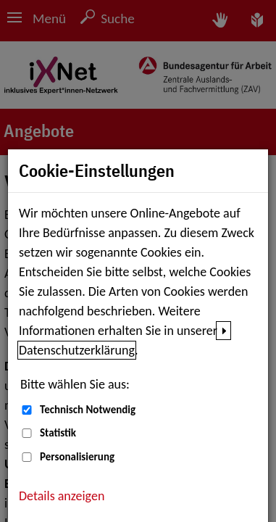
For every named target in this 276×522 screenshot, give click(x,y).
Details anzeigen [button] (61, 496)
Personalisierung (77, 456)
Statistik (58, 432)
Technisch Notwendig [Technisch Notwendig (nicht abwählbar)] (87, 409)
